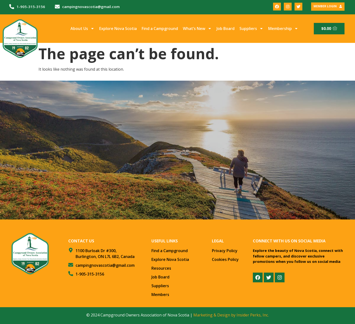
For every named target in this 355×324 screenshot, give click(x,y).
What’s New (197, 28)
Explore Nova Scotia (118, 28)
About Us (82, 28)
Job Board (226, 28)
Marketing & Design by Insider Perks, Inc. (231, 315)
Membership (283, 28)
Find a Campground (160, 28)
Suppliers (251, 28)
